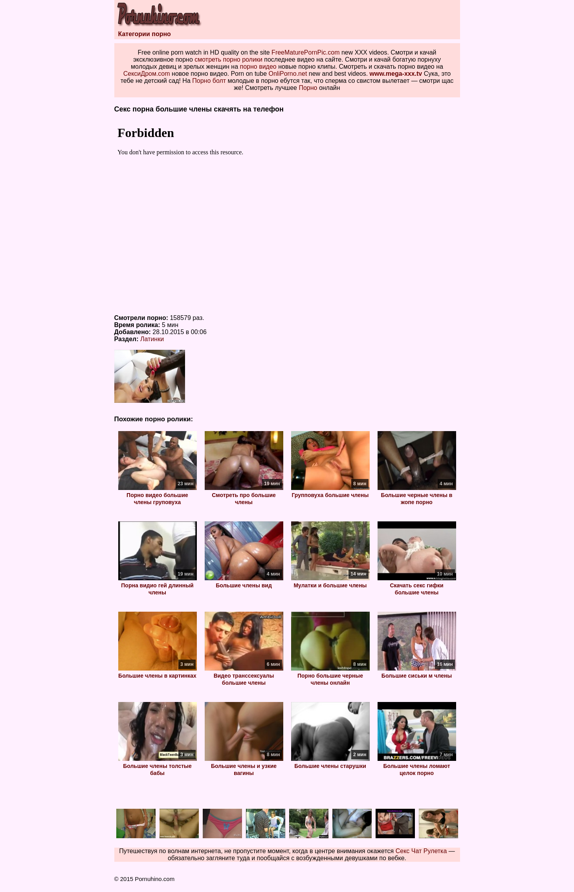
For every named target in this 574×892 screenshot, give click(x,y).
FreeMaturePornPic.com (305, 52)
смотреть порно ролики (228, 59)
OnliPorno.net (288, 73)
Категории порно (144, 34)
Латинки (152, 339)
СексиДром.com (146, 73)
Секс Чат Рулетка (421, 851)
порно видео (258, 66)
